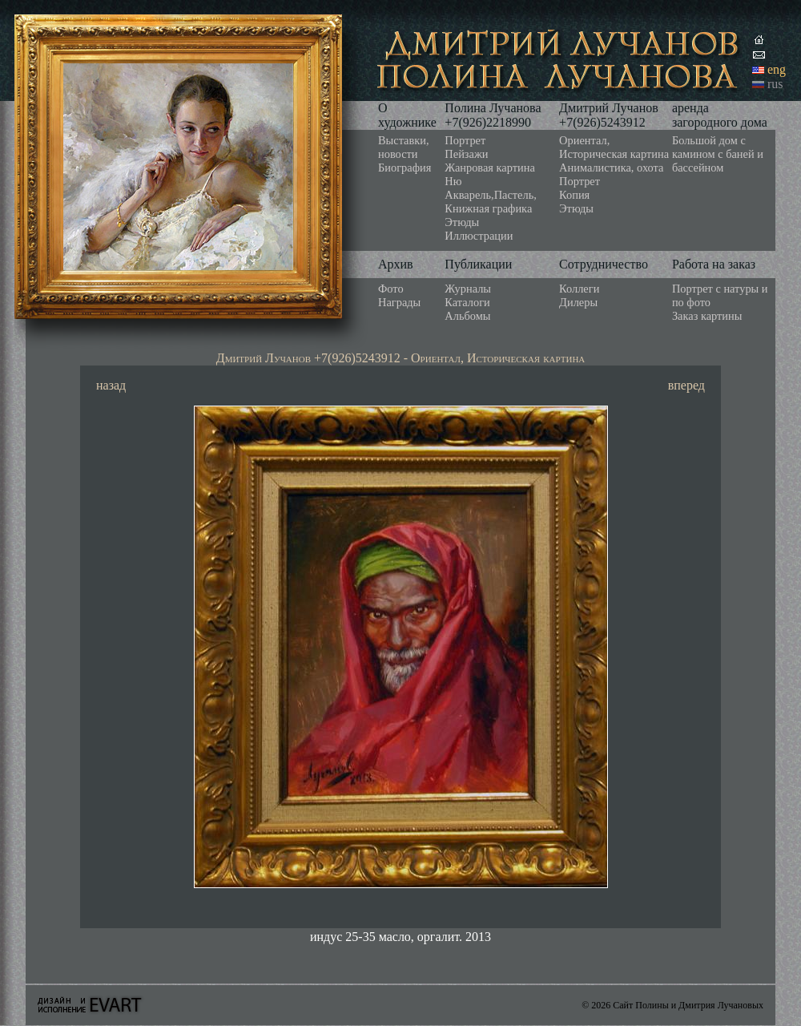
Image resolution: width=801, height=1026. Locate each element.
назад (111, 385)
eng (776, 69)
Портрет (465, 140)
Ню (453, 181)
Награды (399, 302)
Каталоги (467, 302)
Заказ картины (707, 315)
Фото (391, 288)
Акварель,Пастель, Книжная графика (491, 201)
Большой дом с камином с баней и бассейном (717, 154)
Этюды (462, 222)
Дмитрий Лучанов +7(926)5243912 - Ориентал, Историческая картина (401, 358)
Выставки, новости (403, 147)
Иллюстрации (479, 235)
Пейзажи (466, 153)
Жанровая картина (489, 167)
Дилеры (578, 302)
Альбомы (467, 315)
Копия (574, 194)
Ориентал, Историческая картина (614, 147)
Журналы (468, 288)
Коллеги (579, 288)
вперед (686, 385)
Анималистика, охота (611, 167)
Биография (404, 167)
